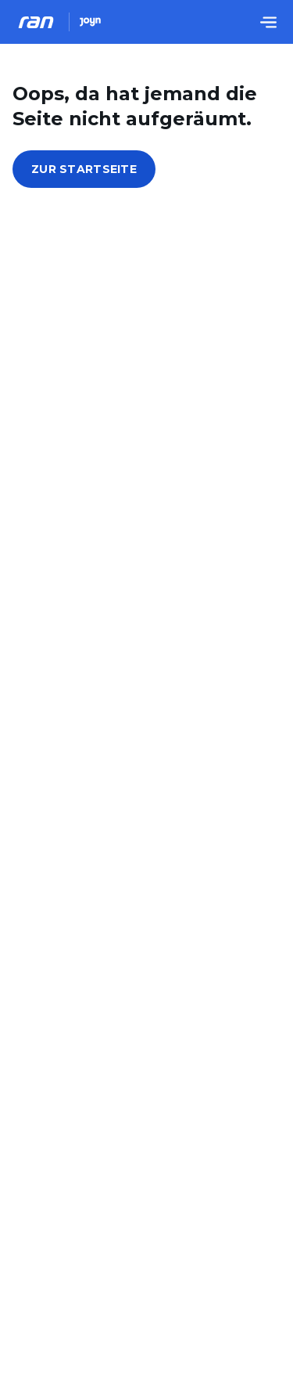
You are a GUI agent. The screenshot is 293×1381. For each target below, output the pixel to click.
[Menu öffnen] (267, 21)
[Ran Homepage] (36, 22)
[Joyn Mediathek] (90, 22)
